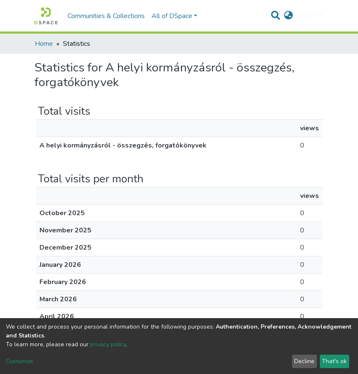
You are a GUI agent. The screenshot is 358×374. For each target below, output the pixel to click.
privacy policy (108, 344)
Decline (304, 361)
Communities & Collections (106, 16)
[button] (288, 16)
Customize (19, 361)
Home (44, 43)
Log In (307, 16)
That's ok (334, 361)
